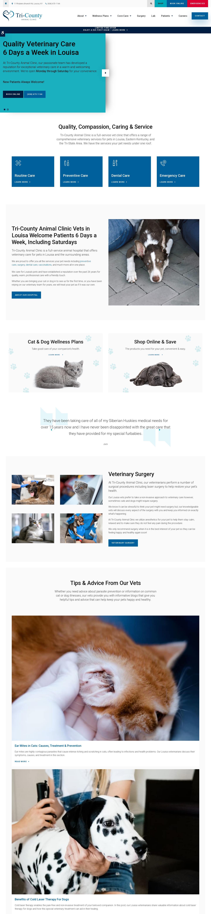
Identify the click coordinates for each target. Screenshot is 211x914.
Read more (22, 696)
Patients (165, 16)
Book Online (177, 3)
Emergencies (197, 3)
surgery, (21, 267)
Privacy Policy (14, 909)
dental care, (31, 267)
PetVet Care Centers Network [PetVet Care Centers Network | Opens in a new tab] (190, 910)
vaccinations (45, 267)
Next (105, 73)
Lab (153, 16)
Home (64, 880)
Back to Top (62, 909)
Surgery (141, 16)
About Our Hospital (26, 298)
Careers (183, 16)
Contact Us (66, 789)
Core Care (122, 16)
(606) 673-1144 (53, 3)
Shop (161, 3)
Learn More (22, 183)
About (80, 16)
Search (54, 909)
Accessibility (27, 909)
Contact (200, 16)
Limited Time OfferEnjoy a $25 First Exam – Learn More (104, 29)
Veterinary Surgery (123, 545)
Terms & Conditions (41, 909)
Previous (7, 432)
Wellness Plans (100, 16)
